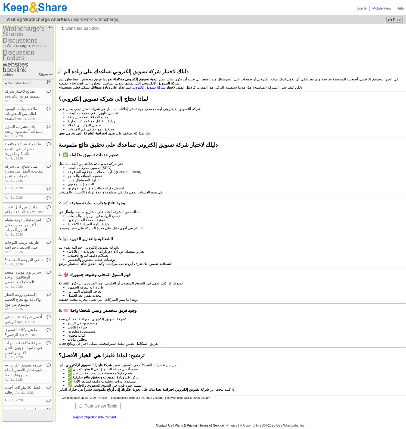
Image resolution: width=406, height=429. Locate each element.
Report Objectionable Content (94, 417)
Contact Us (164, 425)
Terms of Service (212, 425)
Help (400, 8)
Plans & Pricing (186, 425)
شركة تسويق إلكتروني (148, 87)
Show (45, 75)
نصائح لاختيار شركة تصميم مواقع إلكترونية (22, 95)
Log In (362, 8)
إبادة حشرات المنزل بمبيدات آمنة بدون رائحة (24, 131)
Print (394, 19)
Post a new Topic (98, 406)
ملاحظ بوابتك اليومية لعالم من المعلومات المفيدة (21, 114)
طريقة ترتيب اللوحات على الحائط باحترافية (22, 246)
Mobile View (381, 8)
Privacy (232, 425)
